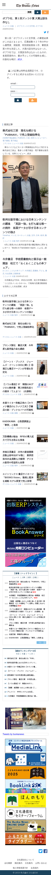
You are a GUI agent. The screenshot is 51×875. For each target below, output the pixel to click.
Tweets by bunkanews (13, 734)
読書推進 (16, 274)
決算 (29, 577)
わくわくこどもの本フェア (13, 271)
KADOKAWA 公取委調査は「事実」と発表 (25, 638)
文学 (33, 235)
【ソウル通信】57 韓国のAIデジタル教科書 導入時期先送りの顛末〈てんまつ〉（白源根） (18, 387)
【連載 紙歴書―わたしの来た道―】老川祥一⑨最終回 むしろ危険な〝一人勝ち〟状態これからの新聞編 (27, 603)
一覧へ (40, 642)
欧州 (42, 235)
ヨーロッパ (21, 235)
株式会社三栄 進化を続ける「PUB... (21, 658)
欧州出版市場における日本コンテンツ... (21, 663)
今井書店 (28, 271)
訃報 (35, 577)
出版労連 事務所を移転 (18, 634)
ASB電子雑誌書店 (10, 138)
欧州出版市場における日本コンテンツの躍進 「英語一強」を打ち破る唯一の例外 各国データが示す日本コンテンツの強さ (27, 590)
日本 (37, 235)
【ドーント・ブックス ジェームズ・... (21, 671)
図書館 (35, 271)
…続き (28, 153)
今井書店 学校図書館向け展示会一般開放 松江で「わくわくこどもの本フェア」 (25, 263)
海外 (18, 241)
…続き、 (20, 59)
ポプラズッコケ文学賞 (26, 26)
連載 (16, 413)
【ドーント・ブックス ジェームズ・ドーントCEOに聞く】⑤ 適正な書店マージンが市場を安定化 (27, 617)
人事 (23, 577)
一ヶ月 (30, 654)
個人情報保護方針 (20, 868)
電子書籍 (6, 141)
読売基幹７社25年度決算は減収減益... (21, 675)
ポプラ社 (39, 26)
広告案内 (29, 863)
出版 (12, 26)
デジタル (7, 143)
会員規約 (34, 868)
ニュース (6, 26)
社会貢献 (8, 274)
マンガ (13, 235)
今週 (23, 654)
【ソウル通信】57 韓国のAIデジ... (20, 684)
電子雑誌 (14, 141)
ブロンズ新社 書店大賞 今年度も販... (21, 679)
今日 (17, 654)
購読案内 (18, 863)
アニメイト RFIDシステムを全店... (20, 692)
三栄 (28, 138)
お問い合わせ (41, 863)
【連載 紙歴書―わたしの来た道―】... (21, 688)
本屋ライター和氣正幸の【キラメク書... (21, 667)
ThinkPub (6, 235)
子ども (41, 271)
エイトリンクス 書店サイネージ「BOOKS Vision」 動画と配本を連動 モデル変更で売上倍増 (18, 477)
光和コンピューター (39, 138)
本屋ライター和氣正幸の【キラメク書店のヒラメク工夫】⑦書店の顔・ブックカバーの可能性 (18, 406)
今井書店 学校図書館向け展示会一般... (22, 696)
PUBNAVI (21, 138)
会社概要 (8, 863)
